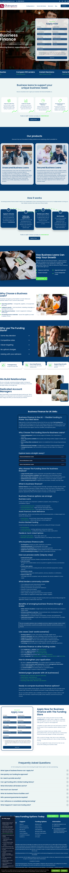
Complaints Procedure (34, 861)
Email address (55, 32)
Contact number (40, 32)
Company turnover (56, 37)
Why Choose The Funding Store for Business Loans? (7, 827)
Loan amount (40, 42)
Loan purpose (40, 47)
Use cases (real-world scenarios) (7, 858)
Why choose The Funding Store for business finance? (7, 831)
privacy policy (63, 54)
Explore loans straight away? (8, 829)
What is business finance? (8, 833)
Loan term (54, 42)
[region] (34, 870)
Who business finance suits (8, 846)
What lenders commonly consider (7, 851)
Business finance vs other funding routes (7, 861)
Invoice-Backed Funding (8, 842)
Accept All (64, 870)
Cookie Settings (56, 870)
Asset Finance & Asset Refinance (7, 840)
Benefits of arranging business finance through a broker (7, 855)
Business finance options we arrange (8, 836)
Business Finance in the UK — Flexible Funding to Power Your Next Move (8, 824)
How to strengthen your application (7, 864)
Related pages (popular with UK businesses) (8, 866)
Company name (55, 26)
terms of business (53, 54)
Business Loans (6, 838)
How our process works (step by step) (8, 849)
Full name (39, 26)
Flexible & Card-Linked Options (7, 844)
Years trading (40, 37)
